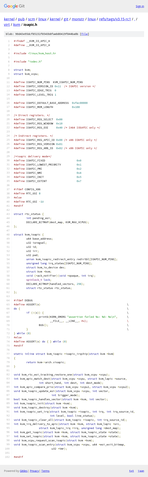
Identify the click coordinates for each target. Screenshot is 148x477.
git (66, 19)
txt (131, 470)
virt (7, 24)
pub (21, 19)
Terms (45, 471)
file (84, 34)
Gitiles (24, 471)
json (141, 470)
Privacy (34, 471)
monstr (78, 19)
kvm (16, 24)
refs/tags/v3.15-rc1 (115, 19)
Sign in (140, 6)
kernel (9, 19)
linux (42, 19)
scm (31, 19)
